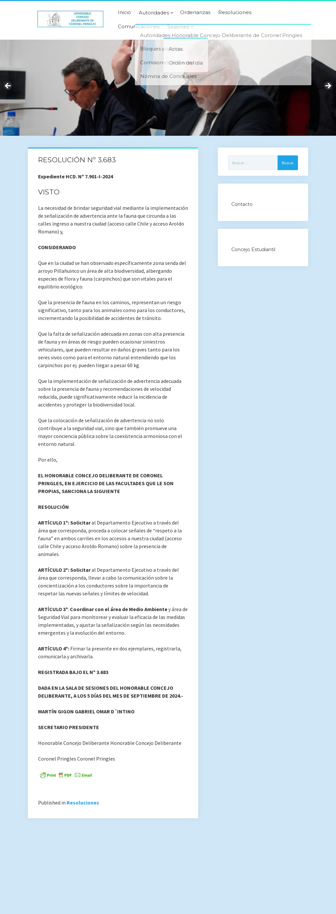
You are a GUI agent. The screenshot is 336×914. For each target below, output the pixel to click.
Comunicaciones (138, 27)
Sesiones (178, 27)
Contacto (242, 204)
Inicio (124, 12)
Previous (8, 86)
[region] (168, 88)
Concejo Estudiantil (253, 249)
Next (328, 86)
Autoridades (154, 13)
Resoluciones (234, 12)
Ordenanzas (195, 12)
